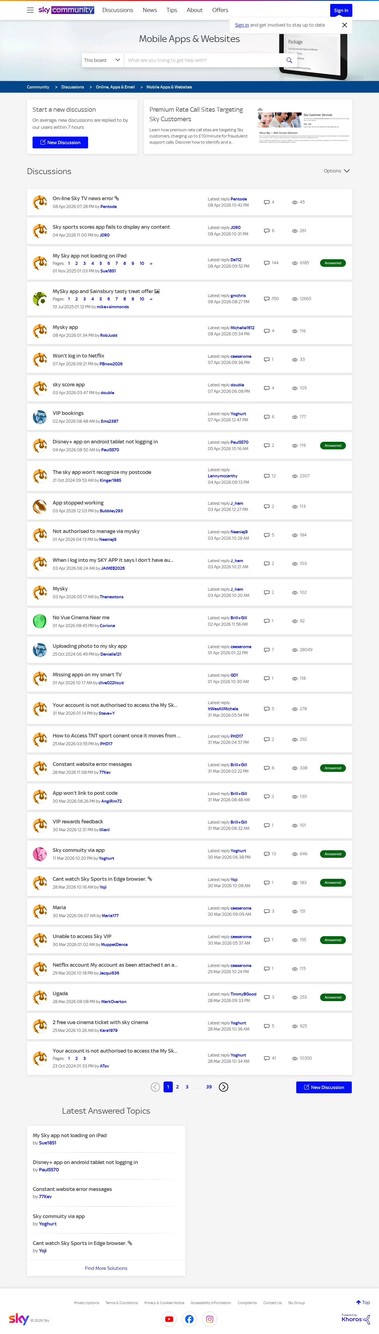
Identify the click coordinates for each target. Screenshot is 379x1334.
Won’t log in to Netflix (78, 355)
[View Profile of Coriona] (107, 625)
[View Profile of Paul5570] (110, 449)
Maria (59, 907)
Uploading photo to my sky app (90, 646)
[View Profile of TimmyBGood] (243, 994)
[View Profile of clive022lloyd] (111, 682)
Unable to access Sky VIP (82, 936)
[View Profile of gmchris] (238, 295)
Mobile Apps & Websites (189, 38)
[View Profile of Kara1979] (109, 1030)
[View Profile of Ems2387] (109, 421)
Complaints (247, 1303)
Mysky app (65, 327)
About (195, 10)
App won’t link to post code (85, 793)
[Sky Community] (66, 10)
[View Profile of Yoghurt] (238, 413)
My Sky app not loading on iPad (90, 256)
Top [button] (366, 1302)
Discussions (117, 10)
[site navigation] (30, 10)
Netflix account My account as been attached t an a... (115, 965)
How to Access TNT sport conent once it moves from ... (117, 735)
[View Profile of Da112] (236, 259)
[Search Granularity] (103, 60)
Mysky (60, 588)
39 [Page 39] (209, 1087)
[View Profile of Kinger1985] (110, 480)
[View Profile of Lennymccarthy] (223, 475)
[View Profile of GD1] (234, 675)
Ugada (60, 993)
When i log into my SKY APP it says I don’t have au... (113, 560)
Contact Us (272, 1303)
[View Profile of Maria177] (110, 915)
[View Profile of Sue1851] (108, 271)
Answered (333, 263)
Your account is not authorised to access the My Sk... (115, 705)
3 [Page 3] (187, 1087)
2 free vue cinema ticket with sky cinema (100, 1022)
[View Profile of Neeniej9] (107, 539)
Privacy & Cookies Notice (164, 1303)
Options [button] (332, 171)
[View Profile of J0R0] (105, 235)
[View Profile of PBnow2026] (111, 363)
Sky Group (296, 1303)
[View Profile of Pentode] (108, 206)
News (150, 10)
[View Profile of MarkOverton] (114, 1001)
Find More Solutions (106, 1268)
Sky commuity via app (79, 850)
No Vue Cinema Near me (81, 617)
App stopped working (78, 502)
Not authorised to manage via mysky (96, 531)
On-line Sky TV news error (83, 198)
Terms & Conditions (121, 1303)
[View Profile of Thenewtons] (111, 596)
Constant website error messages (92, 764)
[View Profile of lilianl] (104, 829)
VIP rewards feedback (78, 821)
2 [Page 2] (177, 1087)
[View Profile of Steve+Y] (107, 713)
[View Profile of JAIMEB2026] (113, 568)
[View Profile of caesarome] (241, 356)
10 (142, 263)
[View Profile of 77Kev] (105, 772)
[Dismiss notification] (344, 25)
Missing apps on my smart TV (87, 674)
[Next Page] (223, 1087)
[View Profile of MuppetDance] (114, 944)
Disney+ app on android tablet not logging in (105, 441)
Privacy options (86, 1303)
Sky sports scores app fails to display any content (111, 227)
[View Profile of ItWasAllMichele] (223, 708)
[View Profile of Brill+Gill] (239, 617)
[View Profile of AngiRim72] (111, 801)
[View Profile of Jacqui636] (109, 973)
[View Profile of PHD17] (106, 743)
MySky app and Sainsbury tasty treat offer (103, 291)
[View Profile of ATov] (104, 1066)
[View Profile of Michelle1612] (242, 327)
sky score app (69, 384)
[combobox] (202, 60)
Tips (172, 10)
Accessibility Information (211, 1303)
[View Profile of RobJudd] (108, 335)
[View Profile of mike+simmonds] (113, 306)
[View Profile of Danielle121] (110, 654)
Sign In (341, 10)
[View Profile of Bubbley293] (111, 510)
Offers (220, 10)
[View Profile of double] (107, 392)
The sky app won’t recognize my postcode (102, 472)
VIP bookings (68, 413)
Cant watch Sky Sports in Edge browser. (100, 879)
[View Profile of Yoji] (103, 887)
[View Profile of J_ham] (237, 503)
